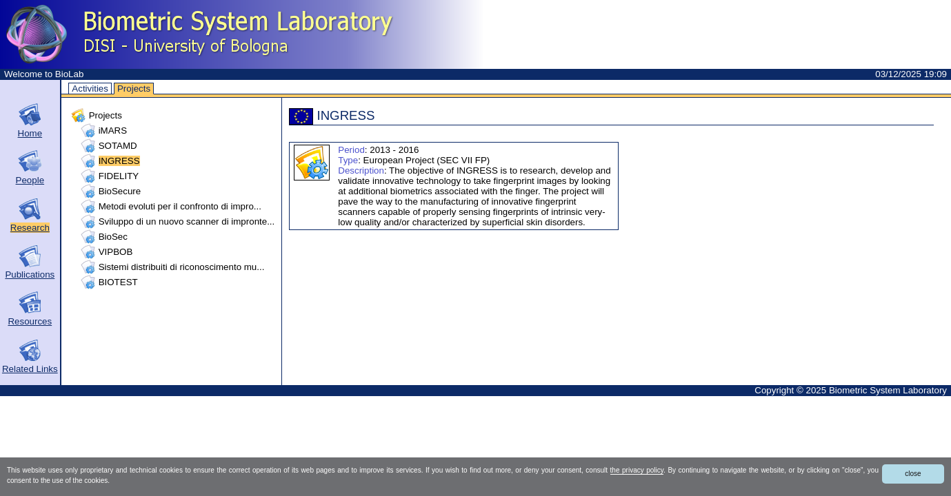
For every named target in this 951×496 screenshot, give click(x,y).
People (30, 180)
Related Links (30, 369)
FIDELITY (119, 176)
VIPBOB (116, 252)
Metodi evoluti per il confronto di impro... (180, 206)
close (913, 473)
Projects (133, 88)
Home (30, 133)
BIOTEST (118, 282)
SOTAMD (118, 146)
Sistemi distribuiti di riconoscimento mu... (182, 267)
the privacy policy (636, 470)
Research (30, 228)
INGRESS (119, 161)
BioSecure (120, 191)
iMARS (113, 130)
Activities (90, 88)
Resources (30, 321)
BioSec (113, 236)
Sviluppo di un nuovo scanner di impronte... (187, 221)
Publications (29, 274)
